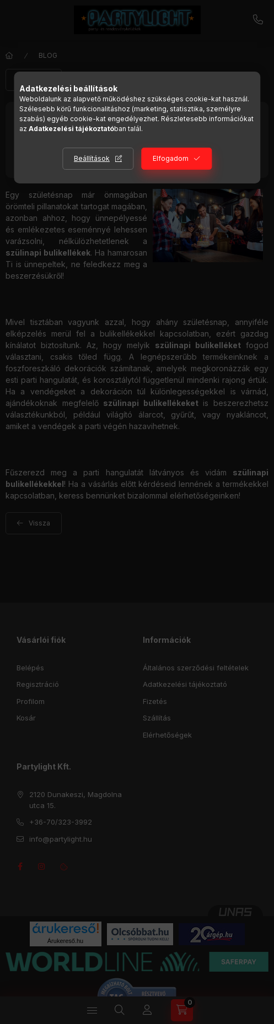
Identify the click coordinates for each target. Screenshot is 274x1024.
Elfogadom (171, 158)
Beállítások (92, 158)
